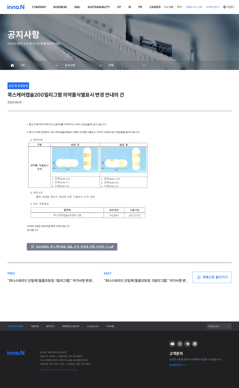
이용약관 (35, 326)
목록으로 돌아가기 (215, 277)
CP (119, 7)
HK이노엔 (16, 7)
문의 (179, 7)
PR (140, 7)
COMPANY (39, 7)
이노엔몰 (168, 7)
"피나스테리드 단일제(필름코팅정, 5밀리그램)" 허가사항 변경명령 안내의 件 (146, 280)
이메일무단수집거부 (70, 326)
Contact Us (92, 326)
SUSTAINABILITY (99, 7)
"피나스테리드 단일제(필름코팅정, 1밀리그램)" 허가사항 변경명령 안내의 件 (51, 280)
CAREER (155, 7)
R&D (77, 7)
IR (129, 7)
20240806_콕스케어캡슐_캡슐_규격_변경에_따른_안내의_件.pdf (74, 246)
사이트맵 (110, 326)
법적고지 (50, 326)
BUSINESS (60, 7)
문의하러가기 (176, 365)
